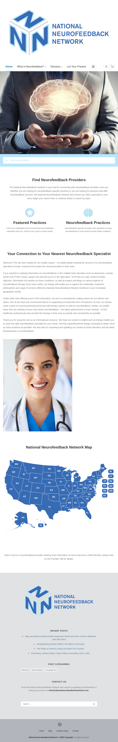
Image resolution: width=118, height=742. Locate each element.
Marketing (25, 670)
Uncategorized (51, 670)
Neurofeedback (37, 670)
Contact (76, 731)
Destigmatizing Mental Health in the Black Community (60, 644)
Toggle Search (17, 160)
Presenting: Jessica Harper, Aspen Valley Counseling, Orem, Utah (60, 653)
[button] (106, 66)
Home (41, 731)
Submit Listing (62, 731)
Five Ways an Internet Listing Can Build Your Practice (60, 648)
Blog (50, 731)
